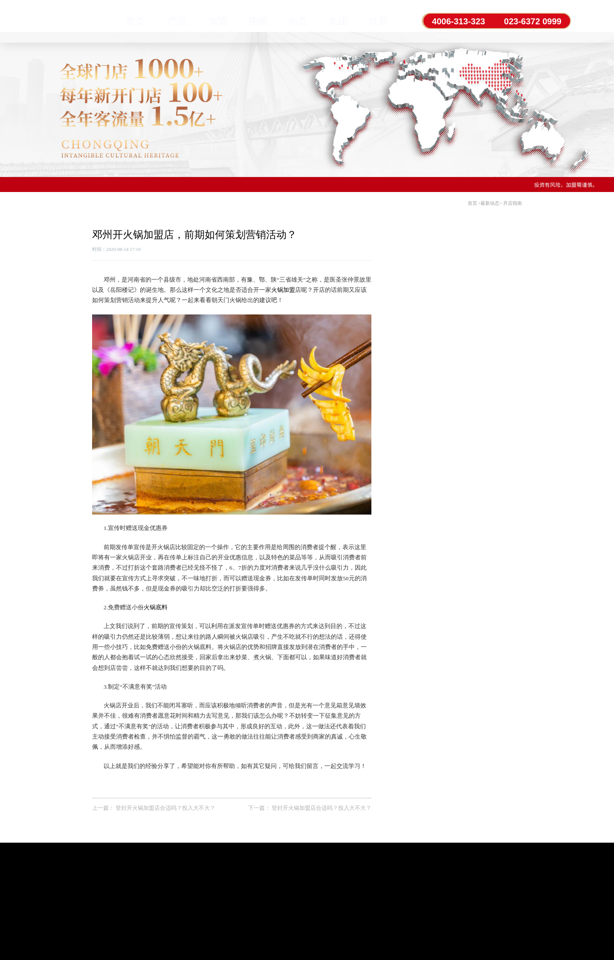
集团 (338, 21)
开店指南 (512, 203)
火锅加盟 (283, 290)
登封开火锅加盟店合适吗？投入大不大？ (165, 808)
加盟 (217, 21)
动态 (297, 21)
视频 (257, 21)
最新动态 (490, 203)
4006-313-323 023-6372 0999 (497, 21)
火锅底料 (156, 607)
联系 (378, 21)
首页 (135, 21)
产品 (177, 21)
